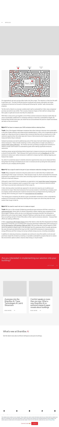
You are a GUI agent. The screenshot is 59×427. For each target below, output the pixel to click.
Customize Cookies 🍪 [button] (25, 423)
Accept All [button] (35, 423)
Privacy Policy (52, 419)
